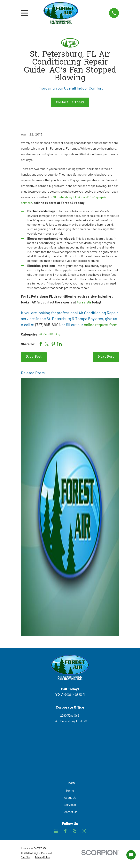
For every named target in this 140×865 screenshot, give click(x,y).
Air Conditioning (49, 334)
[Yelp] (74, 831)
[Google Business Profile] (56, 831)
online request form (100, 324)
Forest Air (84, 302)
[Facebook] (65, 831)
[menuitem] (25, 857)
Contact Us (70, 812)
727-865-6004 (70, 694)
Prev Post (34, 356)
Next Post (106, 356)
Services (70, 804)
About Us (70, 797)
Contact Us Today (70, 102)
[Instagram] (84, 831)
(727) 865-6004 (48, 324)
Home (70, 790)
